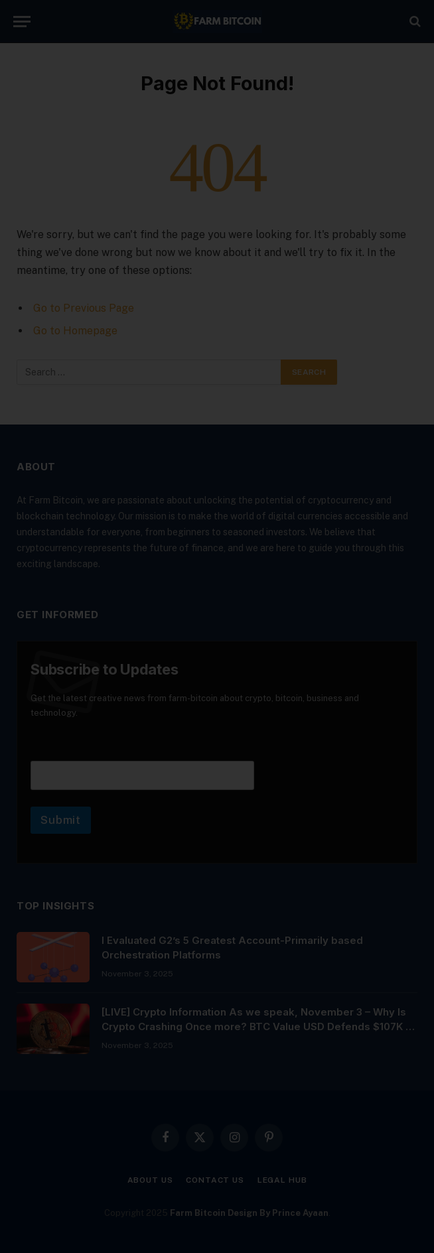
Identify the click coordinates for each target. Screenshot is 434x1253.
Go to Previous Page (83, 308)
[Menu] (22, 21)
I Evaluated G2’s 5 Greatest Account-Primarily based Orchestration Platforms (232, 947)
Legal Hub (282, 1180)
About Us (150, 1180)
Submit (60, 819)
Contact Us (215, 1180)
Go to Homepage (75, 330)
